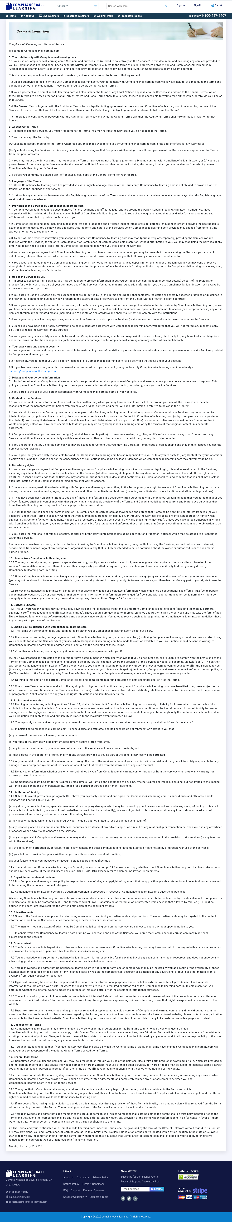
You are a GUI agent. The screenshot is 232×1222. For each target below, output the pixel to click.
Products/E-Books (130, 15)
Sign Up (198, 5)
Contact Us (83, 1177)
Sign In (181, 5)
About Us (27, 15)
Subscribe (157, 1189)
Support (75, 1190)
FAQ (65, 1190)
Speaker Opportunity (75, 1196)
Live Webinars (49, 15)
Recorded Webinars (76, 15)
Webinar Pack (103, 15)
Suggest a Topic (99, 1196)
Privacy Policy (101, 1177)
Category (63, 5)
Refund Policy (71, 1184)
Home (11, 15)
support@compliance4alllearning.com (32, 371)
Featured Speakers (93, 1190)
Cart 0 (216, 5)
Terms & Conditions (93, 1184)
